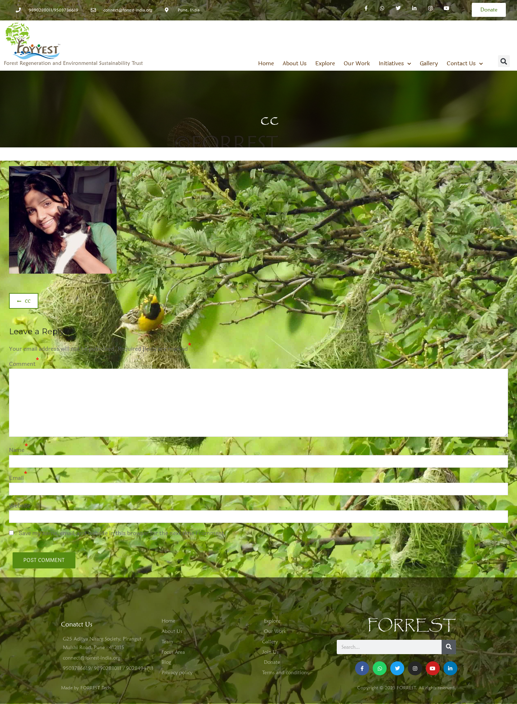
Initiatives (395, 63)
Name (16, 449)
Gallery (429, 63)
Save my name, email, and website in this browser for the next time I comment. (122, 533)
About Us (295, 63)
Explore (325, 63)
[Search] (449, 647)
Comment (22, 363)
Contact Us (465, 63)
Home (266, 63)
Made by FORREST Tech (86, 687)
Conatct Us (76, 624)
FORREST (411, 626)
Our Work (357, 63)
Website (19, 505)
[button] (504, 61)
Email (16, 477)
